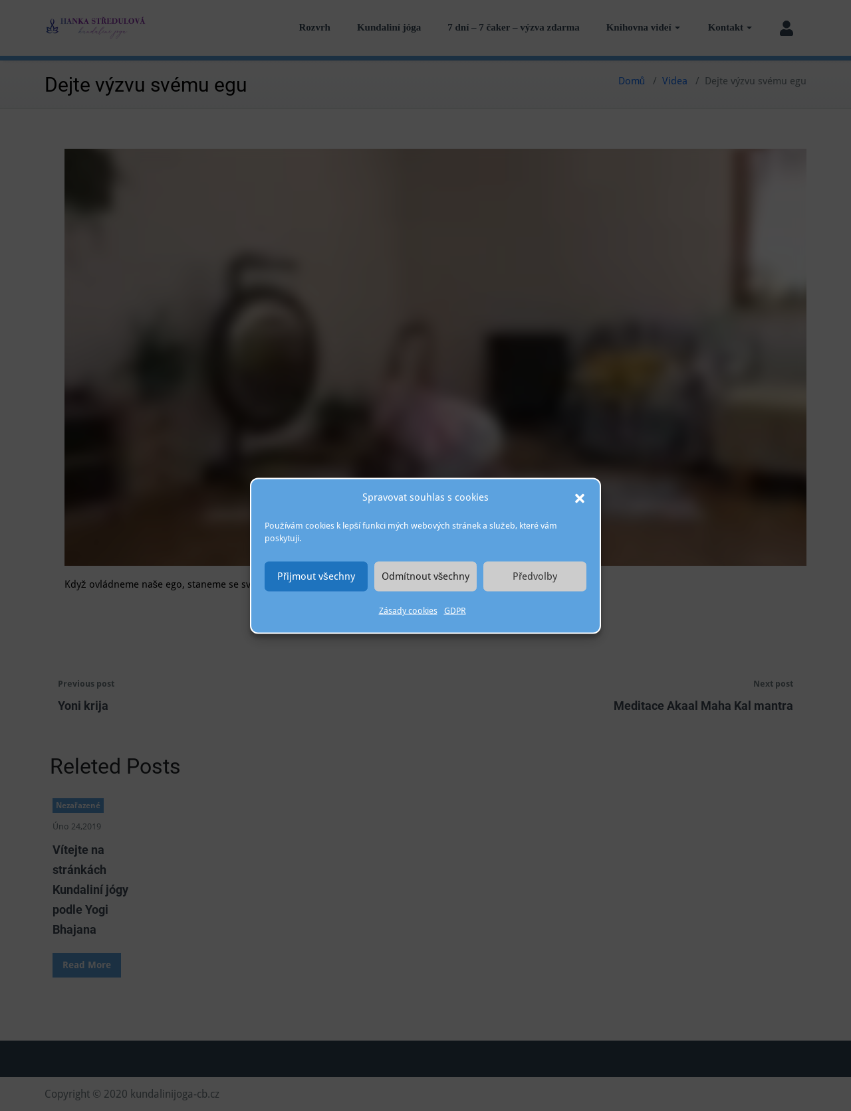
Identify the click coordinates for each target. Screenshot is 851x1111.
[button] (579, 497)
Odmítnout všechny (426, 576)
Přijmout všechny (316, 576)
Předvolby (535, 576)
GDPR (455, 610)
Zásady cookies (408, 610)
